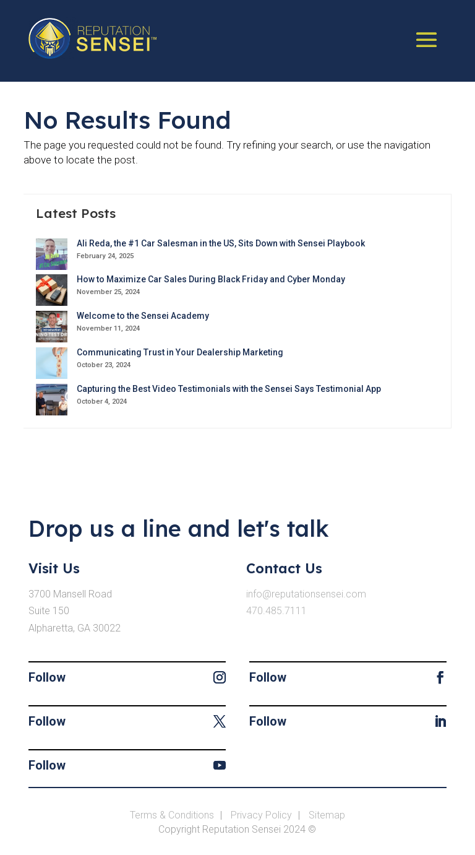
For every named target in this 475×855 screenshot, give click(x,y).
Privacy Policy (261, 815)
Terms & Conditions (172, 815)
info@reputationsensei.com (306, 594)
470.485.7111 (276, 611)
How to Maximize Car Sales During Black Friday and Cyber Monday (211, 279)
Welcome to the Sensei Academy (143, 316)
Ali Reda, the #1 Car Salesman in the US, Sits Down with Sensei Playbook (221, 243)
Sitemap (327, 815)
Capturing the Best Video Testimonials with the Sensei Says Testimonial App (229, 389)
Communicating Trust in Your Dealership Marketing (180, 352)
